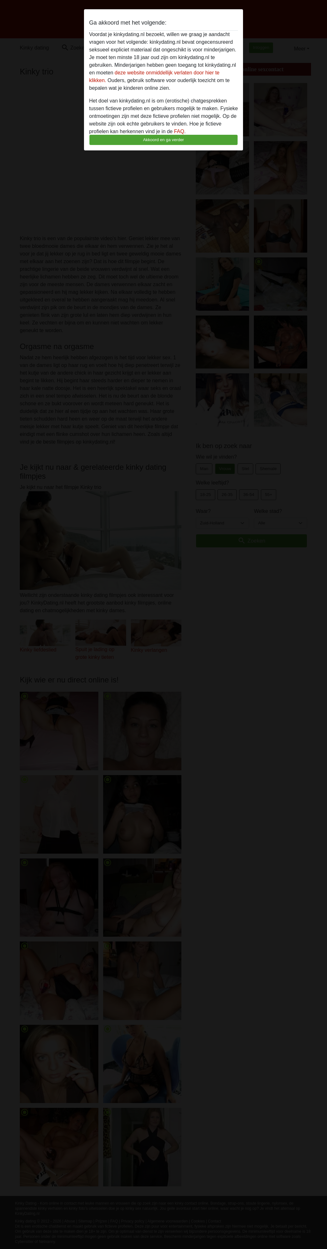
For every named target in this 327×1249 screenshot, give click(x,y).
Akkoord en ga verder (163, 139)
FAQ (179, 131)
